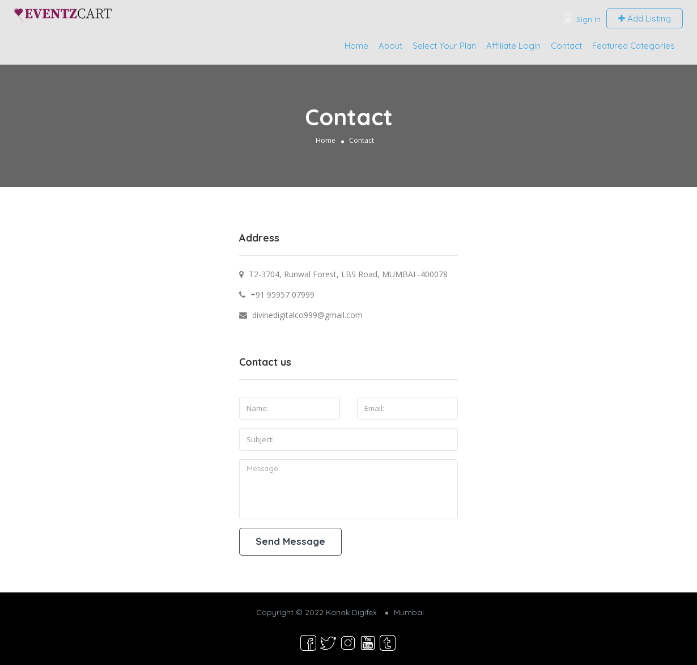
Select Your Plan (444, 45)
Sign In (588, 19)
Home (356, 45)
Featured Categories (633, 45)
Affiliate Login (513, 45)
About (390, 45)
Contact (566, 45)
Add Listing (644, 18)
